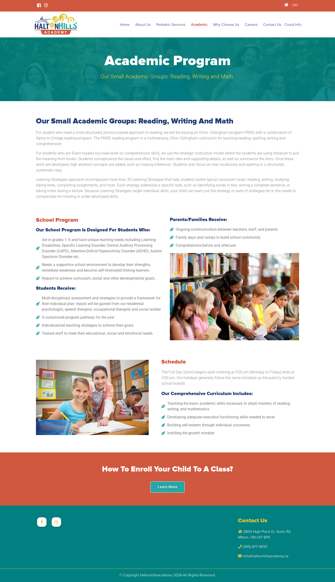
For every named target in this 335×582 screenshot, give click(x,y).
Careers (251, 24)
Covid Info (292, 24)
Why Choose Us (226, 24)
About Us (143, 24)
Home (125, 24)
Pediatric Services (170, 24)
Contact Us (272, 24)
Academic (199, 24)
